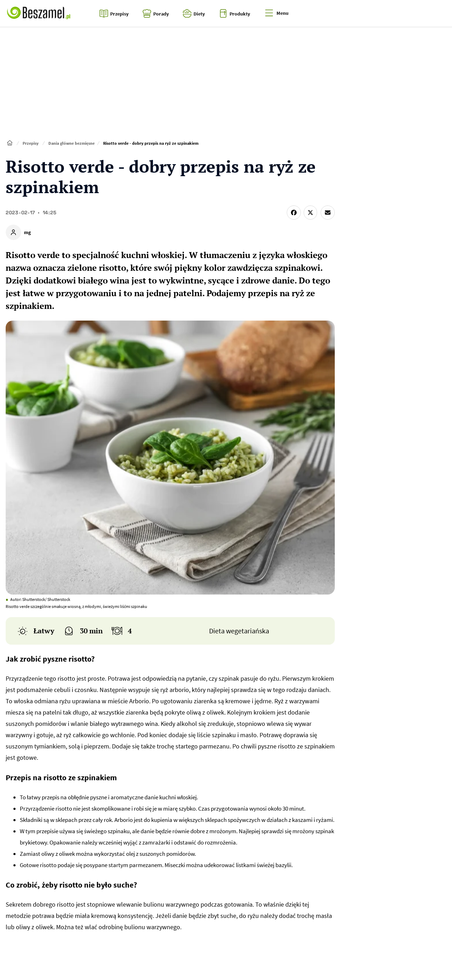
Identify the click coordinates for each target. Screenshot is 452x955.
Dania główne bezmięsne (71, 143)
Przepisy (30, 143)
